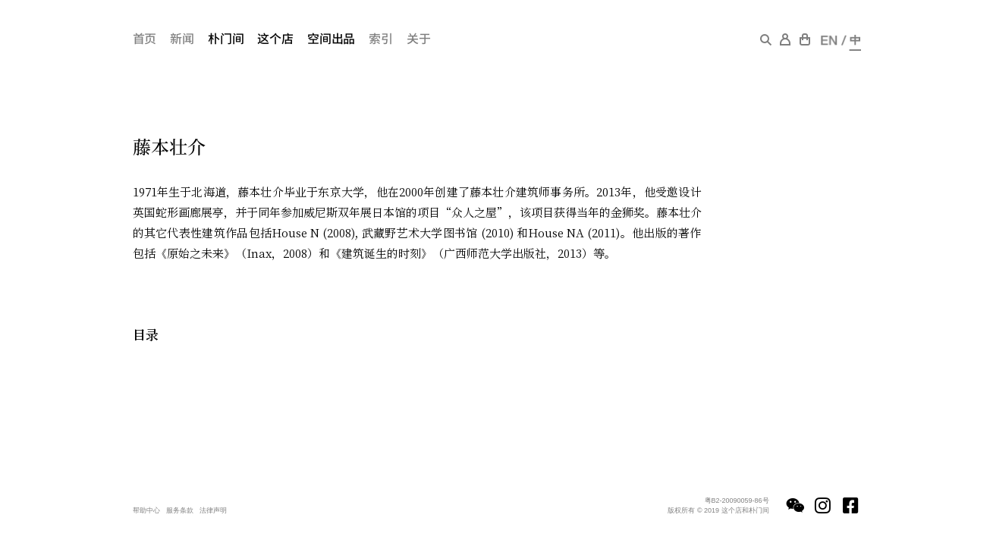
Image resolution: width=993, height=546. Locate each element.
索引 (381, 38)
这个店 (275, 38)
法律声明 (213, 510)
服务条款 (179, 510)
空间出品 (331, 38)
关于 (419, 38)
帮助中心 (146, 510)
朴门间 (226, 38)
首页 (145, 38)
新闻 (182, 38)
